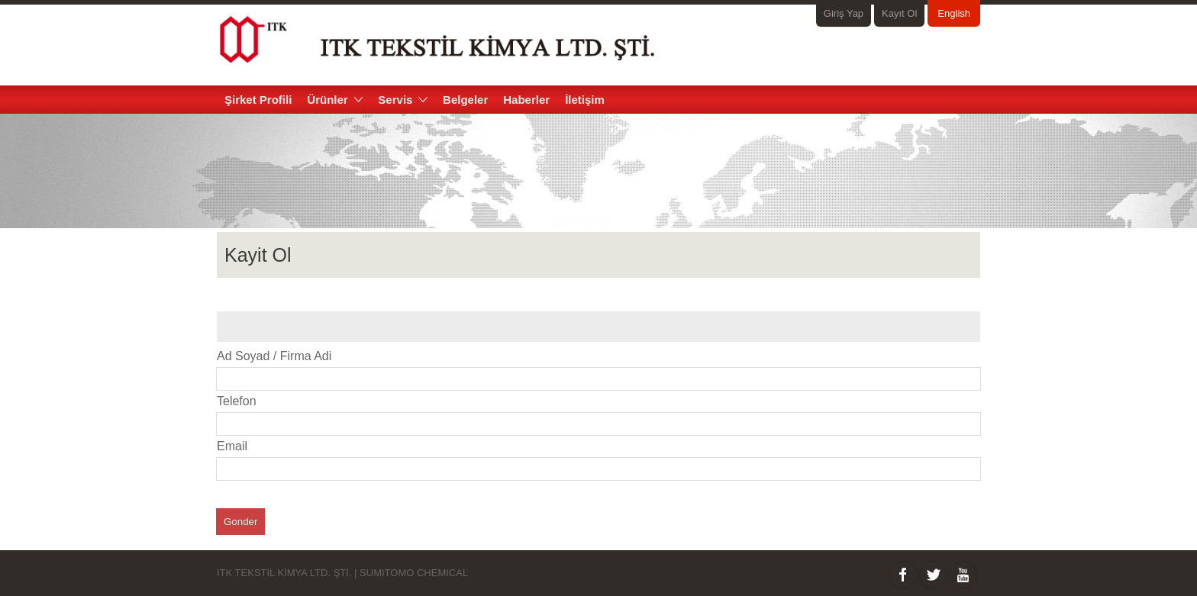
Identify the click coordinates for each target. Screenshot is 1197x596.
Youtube (963, 575)
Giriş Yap (843, 13)
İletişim (585, 99)
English (953, 13)
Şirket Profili (258, 99)
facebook (903, 575)
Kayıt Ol (899, 13)
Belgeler (465, 99)
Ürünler (335, 99)
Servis (403, 99)
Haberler (526, 99)
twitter (933, 575)
